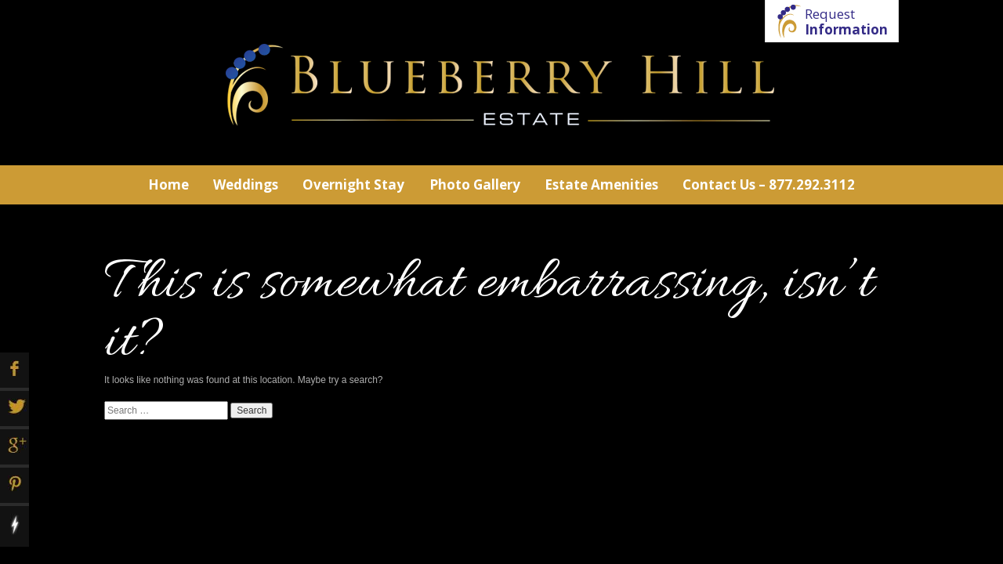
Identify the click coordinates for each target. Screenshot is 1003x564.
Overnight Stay (353, 184)
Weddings (245, 184)
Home (168, 184)
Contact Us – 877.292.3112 (769, 184)
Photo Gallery (474, 184)
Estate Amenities (601, 184)
